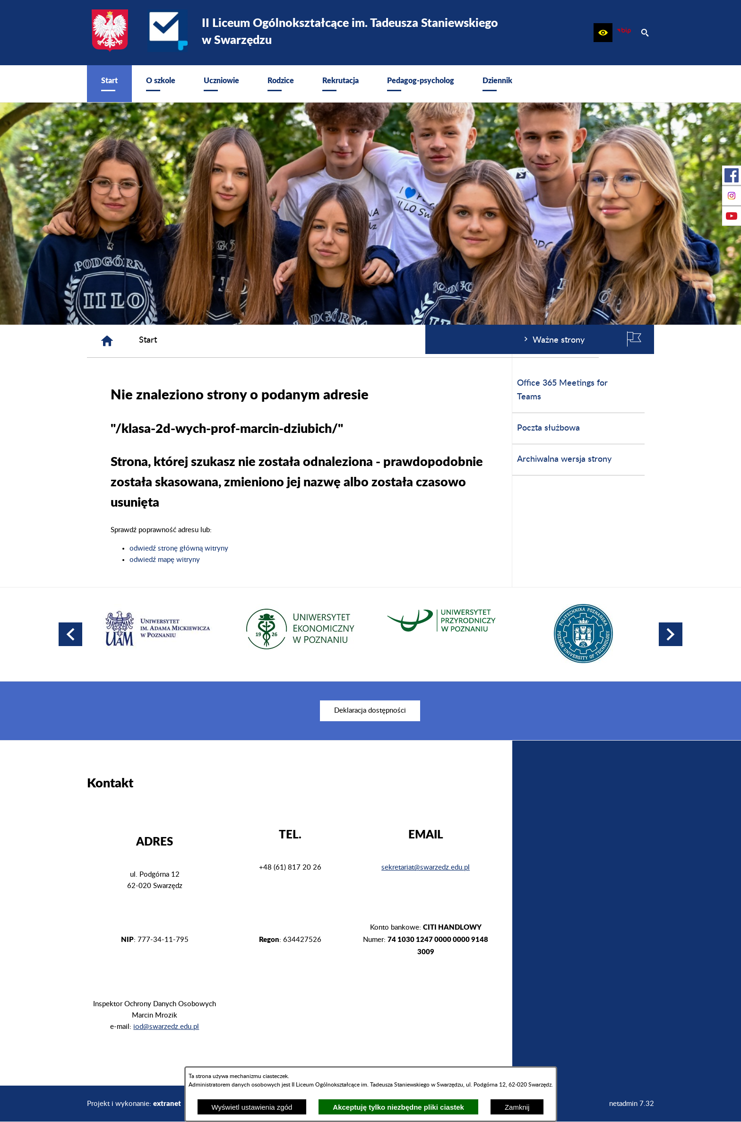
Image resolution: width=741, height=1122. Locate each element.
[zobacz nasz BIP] (623, 32)
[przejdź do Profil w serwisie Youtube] (731, 216)
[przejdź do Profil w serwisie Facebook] (731, 175)
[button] (603, 32)
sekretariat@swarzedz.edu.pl (425, 867)
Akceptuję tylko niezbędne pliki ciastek (398, 1107)
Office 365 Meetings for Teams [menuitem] (137, 390)
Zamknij (517, 1107)
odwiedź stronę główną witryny (321, 548)
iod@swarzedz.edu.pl (166, 1026)
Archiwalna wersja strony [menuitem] (139, 459)
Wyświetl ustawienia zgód (252, 1107)
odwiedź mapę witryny (307, 559)
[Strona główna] (249, 341)
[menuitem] (109, 83)
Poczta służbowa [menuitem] (123, 428)
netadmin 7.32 (631, 1103)
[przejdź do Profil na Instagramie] (731, 195)
